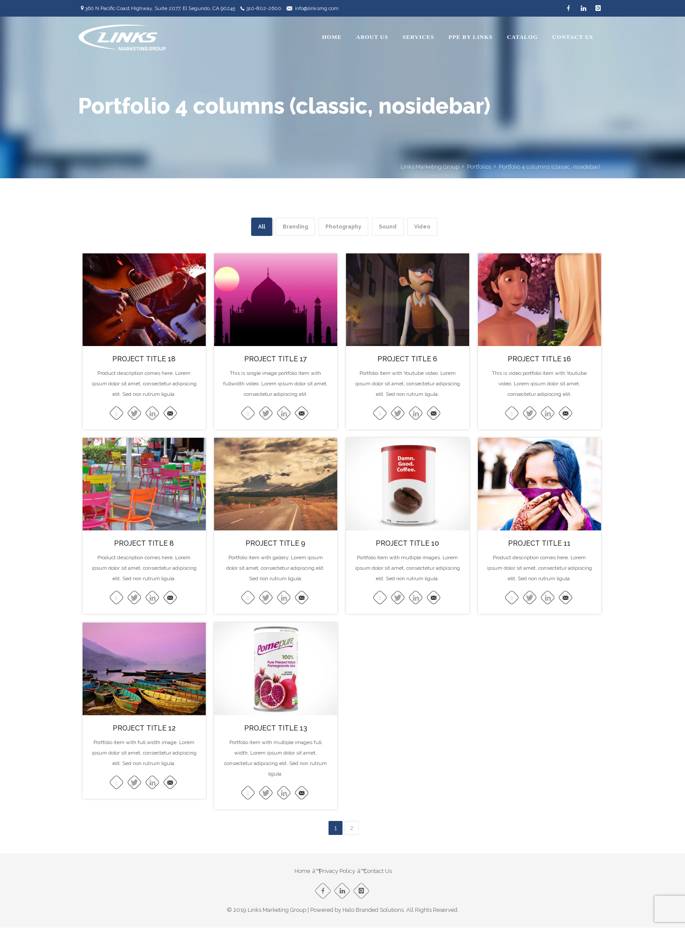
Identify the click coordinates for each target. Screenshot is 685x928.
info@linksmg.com (317, 8)
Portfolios (479, 166)
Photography (343, 227)
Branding (295, 227)
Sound (388, 227)
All (261, 227)
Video (422, 227)
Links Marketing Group (430, 166)
